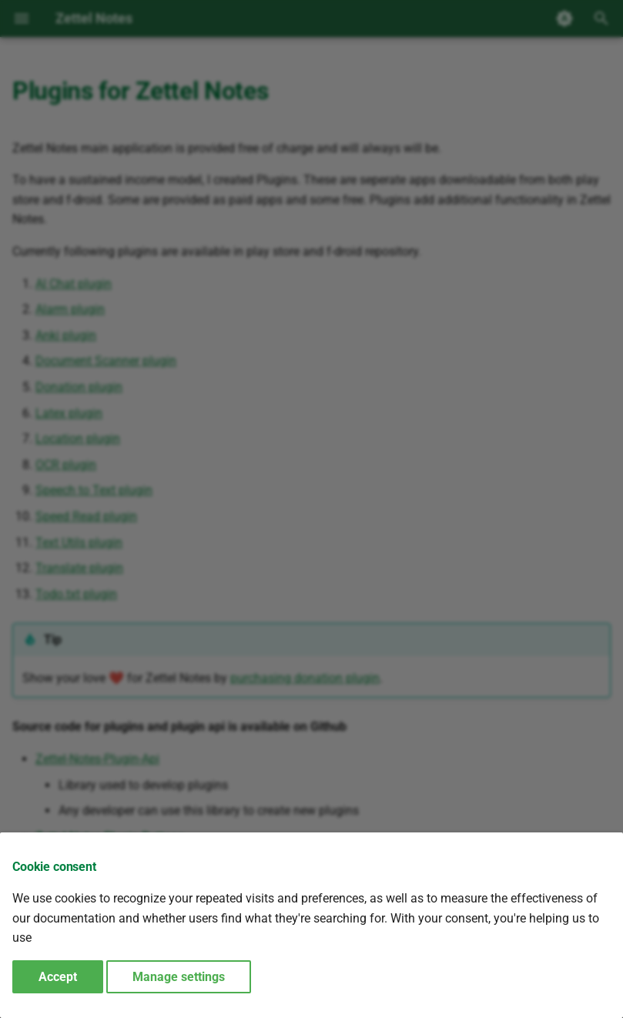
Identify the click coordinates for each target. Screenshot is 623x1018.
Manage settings (178, 976)
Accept (58, 976)
